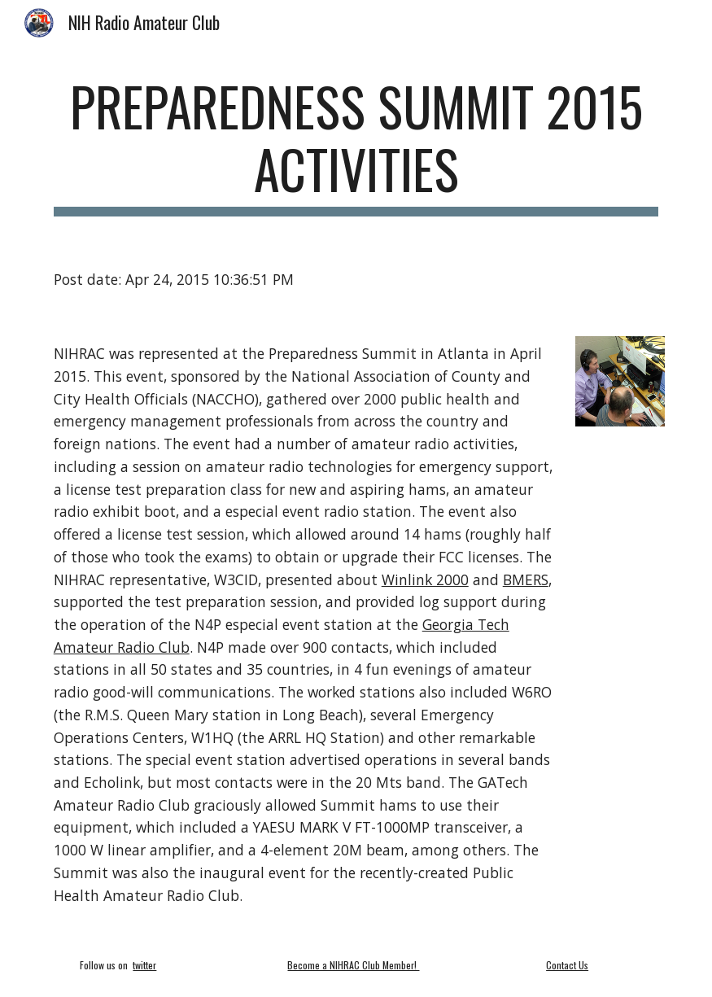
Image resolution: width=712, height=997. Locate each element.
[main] (356, 145)
